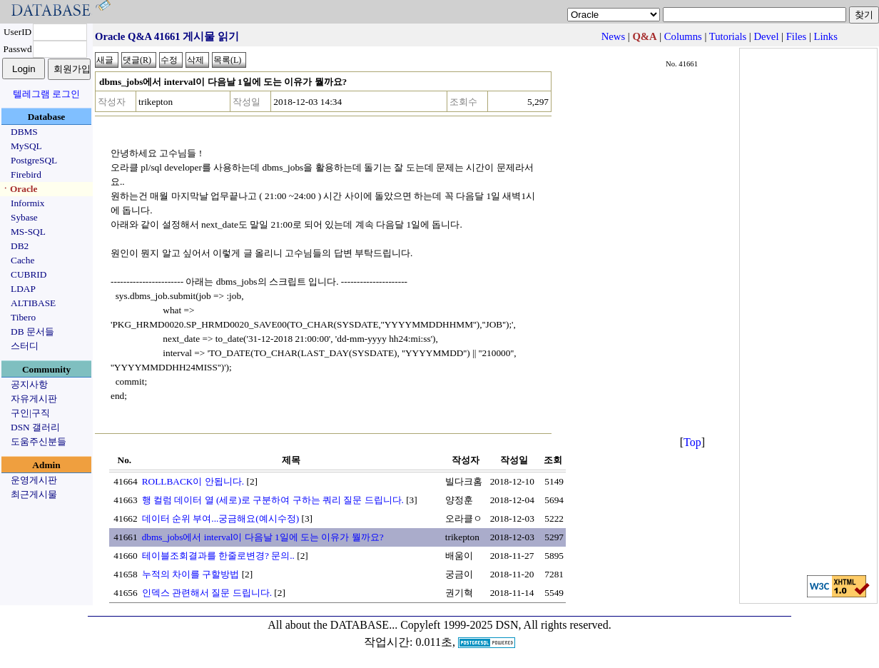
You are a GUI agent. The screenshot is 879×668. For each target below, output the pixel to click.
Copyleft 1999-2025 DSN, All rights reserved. (505, 625)
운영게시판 (34, 480)
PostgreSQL (34, 160)
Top (692, 442)
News (613, 36)
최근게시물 (34, 494)
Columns (683, 36)
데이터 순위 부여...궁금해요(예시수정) (221, 518)
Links (826, 36)
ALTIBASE (33, 303)
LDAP (23, 288)
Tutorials (727, 36)
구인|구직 (30, 413)
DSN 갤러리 (35, 427)
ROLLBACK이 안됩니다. (193, 481)
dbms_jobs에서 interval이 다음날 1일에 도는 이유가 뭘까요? (263, 537)
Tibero (23, 317)
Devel (765, 36)
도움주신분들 (38, 441)
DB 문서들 (32, 331)
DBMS (24, 131)
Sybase (24, 217)
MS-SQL (28, 231)
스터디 (25, 345)
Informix (27, 203)
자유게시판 (34, 398)
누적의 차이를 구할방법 (191, 574)
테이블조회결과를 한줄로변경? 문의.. (218, 555)
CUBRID (28, 274)
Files (796, 36)
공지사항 (29, 384)
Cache (22, 260)
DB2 (20, 246)
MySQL (26, 146)
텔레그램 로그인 (46, 93)
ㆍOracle (19, 188)
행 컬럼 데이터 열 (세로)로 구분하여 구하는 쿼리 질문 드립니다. (273, 500)
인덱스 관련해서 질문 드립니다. (207, 592)
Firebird (26, 174)
